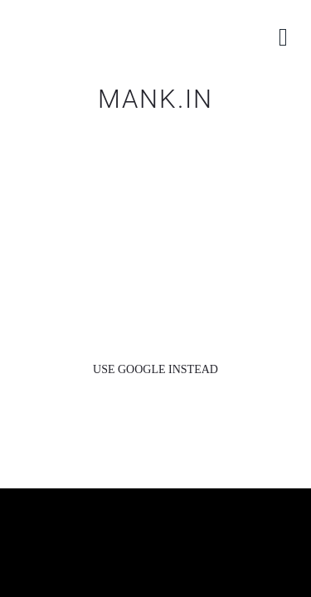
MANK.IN (155, 99)
